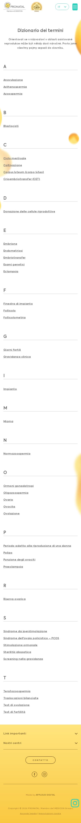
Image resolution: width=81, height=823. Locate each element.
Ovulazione (11, 513)
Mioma (8, 421)
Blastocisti (11, 126)
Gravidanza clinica (17, 357)
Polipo (8, 553)
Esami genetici (14, 264)
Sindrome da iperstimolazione (25, 631)
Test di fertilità (14, 712)
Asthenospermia (15, 87)
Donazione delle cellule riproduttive (29, 211)
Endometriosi (13, 251)
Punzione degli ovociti (19, 559)
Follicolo (9, 310)
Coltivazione (12, 165)
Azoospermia (12, 94)
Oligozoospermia (15, 493)
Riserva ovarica (14, 599)
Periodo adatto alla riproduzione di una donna (37, 546)
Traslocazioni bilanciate (20, 698)
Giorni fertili (12, 350)
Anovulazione (13, 80)
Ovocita (9, 506)
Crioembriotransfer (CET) (21, 179)
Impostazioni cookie (50, 813)
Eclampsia (10, 271)
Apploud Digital (45, 795)
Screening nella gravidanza (23, 659)
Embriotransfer (14, 257)
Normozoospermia (16, 453)
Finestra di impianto (18, 304)
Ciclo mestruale (14, 158)
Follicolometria (14, 317)
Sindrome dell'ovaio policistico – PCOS (31, 638)
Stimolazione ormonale (20, 645)
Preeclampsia (13, 567)
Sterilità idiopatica (17, 652)
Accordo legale (28, 813)
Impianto (10, 389)
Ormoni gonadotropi (18, 486)
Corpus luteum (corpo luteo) (23, 172)
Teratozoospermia (17, 691)
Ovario (8, 500)
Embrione (10, 244)
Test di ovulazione (16, 705)
